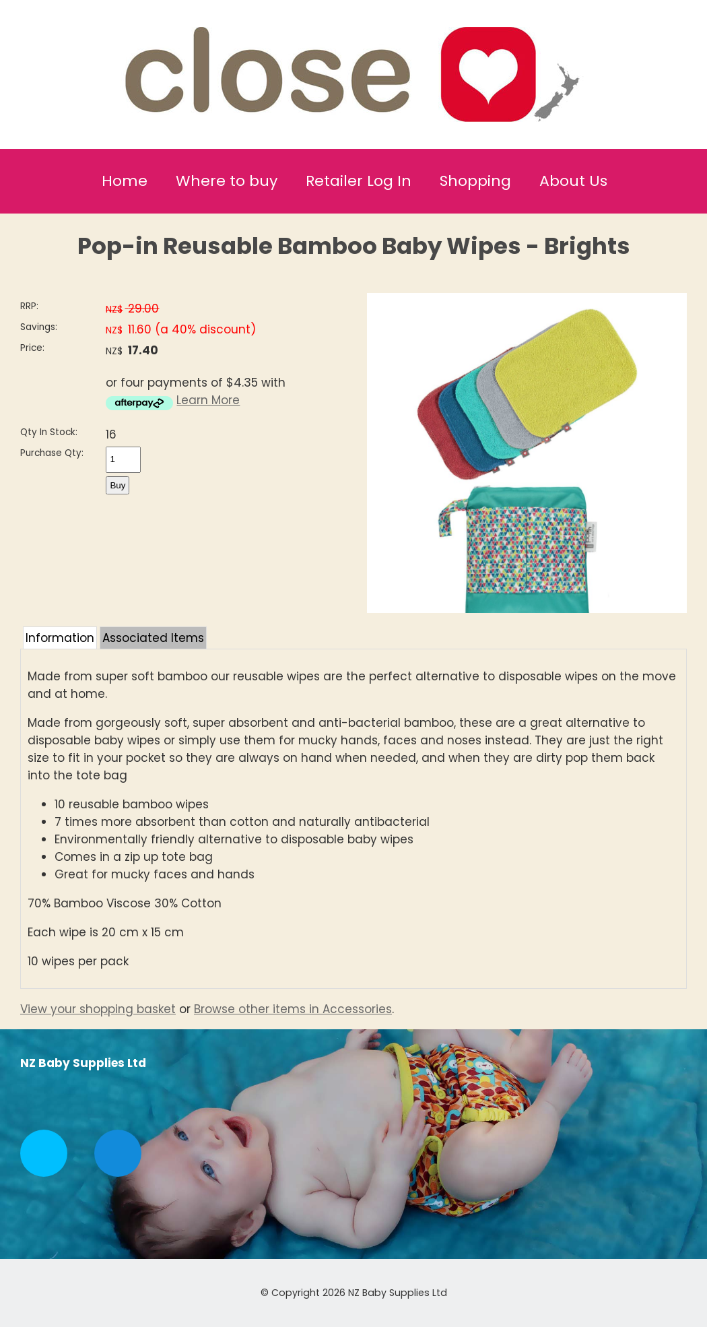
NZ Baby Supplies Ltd (397, 1292)
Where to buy (226, 180)
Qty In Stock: (48, 432)
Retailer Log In (358, 180)
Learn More (208, 400)
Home (124, 180)
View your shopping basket (98, 1009)
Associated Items (153, 638)
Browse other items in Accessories (293, 1009)
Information (60, 638)
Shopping (475, 180)
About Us (573, 180)
